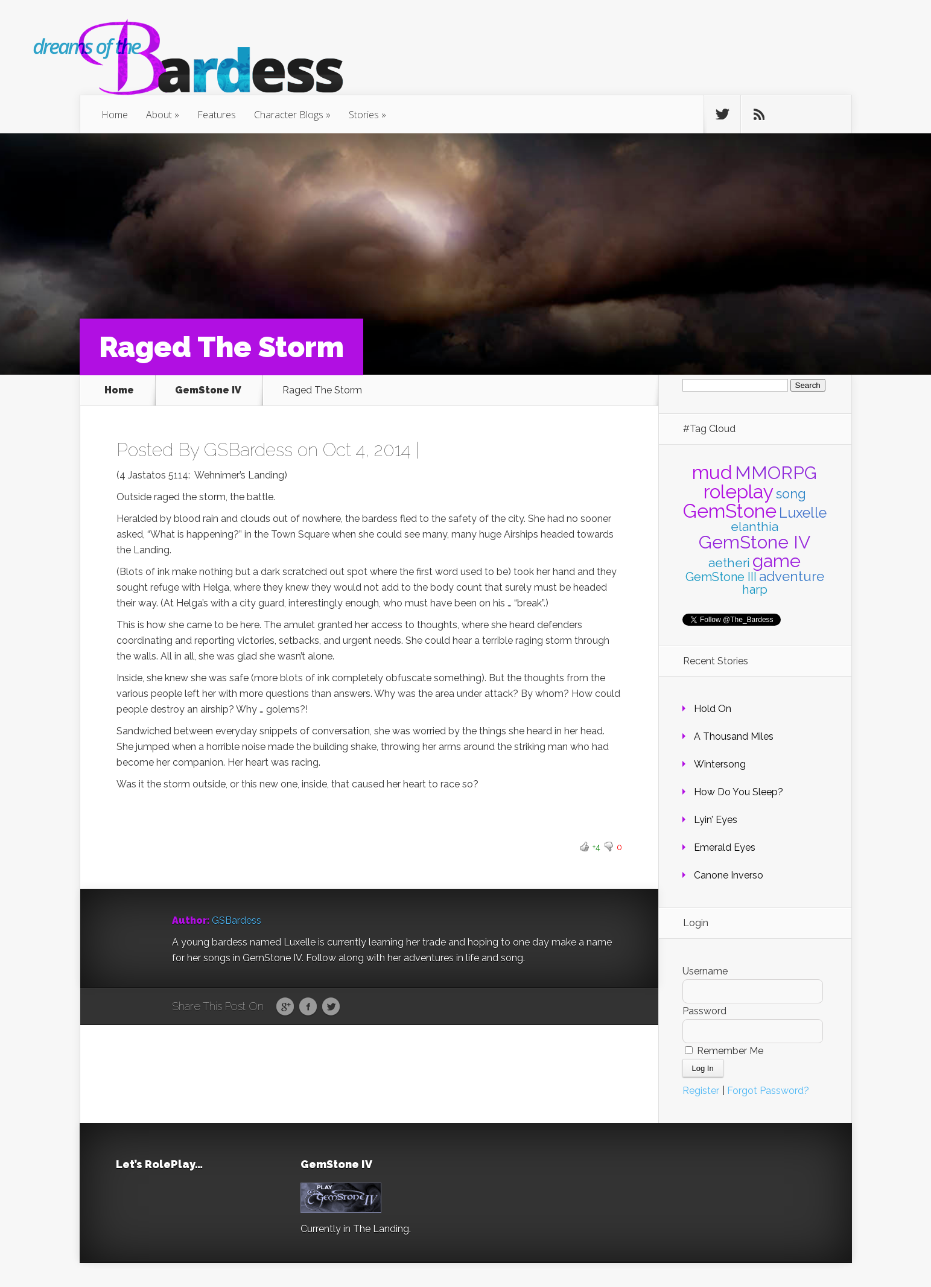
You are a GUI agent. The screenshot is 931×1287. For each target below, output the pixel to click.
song (791, 493)
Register (700, 1090)
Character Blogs (288, 114)
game (776, 560)
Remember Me (724, 1051)
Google (285, 1007)
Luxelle (803, 512)
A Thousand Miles (734, 736)
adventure (791, 576)
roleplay (739, 491)
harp (754, 589)
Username (705, 971)
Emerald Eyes (724, 847)
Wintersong (720, 764)
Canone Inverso (728, 875)
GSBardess (248, 449)
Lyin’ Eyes (715, 819)
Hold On (712, 708)
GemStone (730, 511)
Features (216, 114)
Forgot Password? (768, 1090)
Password (704, 1011)
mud (712, 472)
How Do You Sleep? (738, 792)
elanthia (754, 526)
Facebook (308, 1007)
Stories (364, 114)
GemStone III (721, 577)
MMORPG (776, 472)
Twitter (331, 1007)
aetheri (729, 563)
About (159, 114)
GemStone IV (208, 390)
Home (114, 114)
